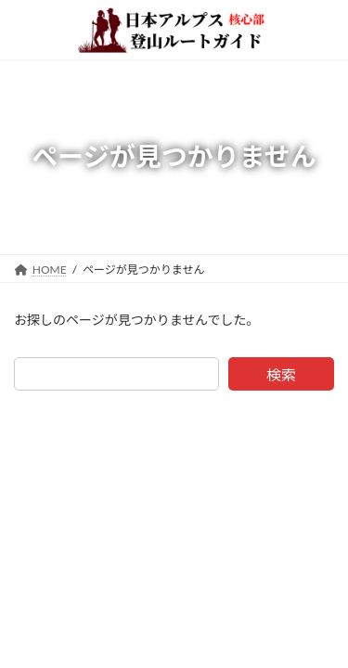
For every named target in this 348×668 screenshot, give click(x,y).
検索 (281, 374)
